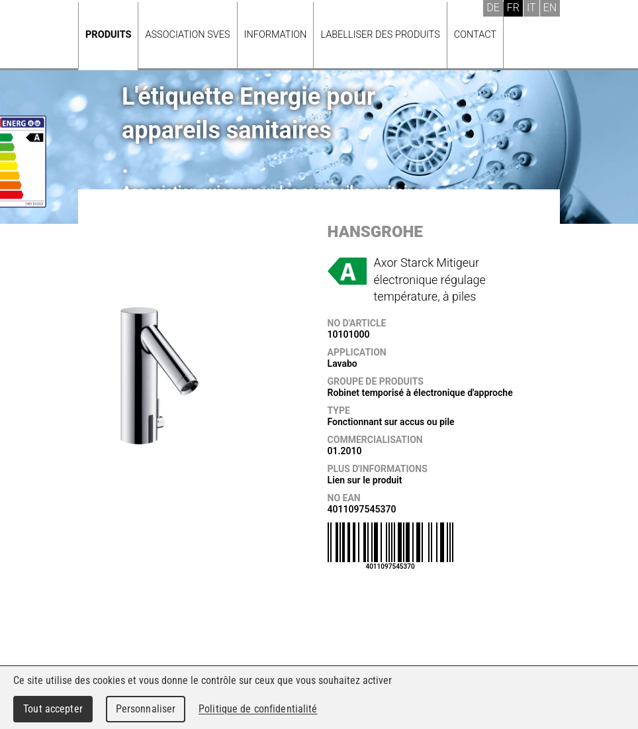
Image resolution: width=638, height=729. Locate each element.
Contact (475, 34)
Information (275, 34)
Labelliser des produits (379, 34)
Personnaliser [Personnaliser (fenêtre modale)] (146, 709)
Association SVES (187, 34)
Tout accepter (53, 709)
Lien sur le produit (365, 480)
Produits (108, 34)
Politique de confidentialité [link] (258, 709)
